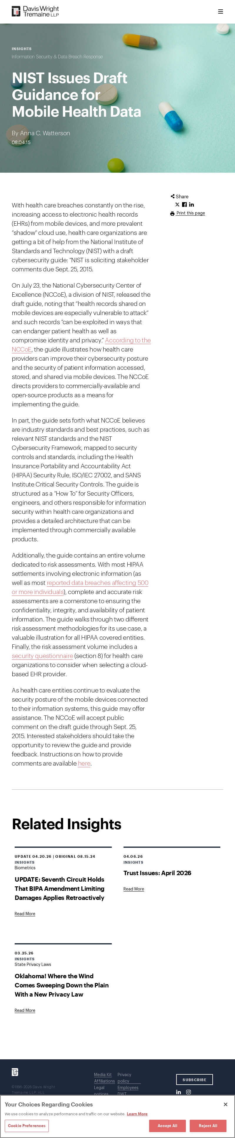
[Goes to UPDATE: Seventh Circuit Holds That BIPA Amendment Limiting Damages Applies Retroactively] (25, 914)
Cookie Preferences (27, 1125)
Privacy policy (124, 1078)
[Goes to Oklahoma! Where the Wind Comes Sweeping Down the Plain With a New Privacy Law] (25, 1010)
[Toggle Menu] (220, 12)
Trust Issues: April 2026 (157, 872)
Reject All (208, 1125)
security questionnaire (42, 656)
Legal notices (101, 1091)
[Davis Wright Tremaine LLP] (35, 11)
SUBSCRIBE (194, 1080)
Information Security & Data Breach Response (57, 57)
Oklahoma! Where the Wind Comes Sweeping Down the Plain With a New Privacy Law (62, 985)
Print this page (190, 213)
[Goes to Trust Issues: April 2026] (134, 889)
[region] (117, 1116)
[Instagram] (188, 1092)
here (84, 764)
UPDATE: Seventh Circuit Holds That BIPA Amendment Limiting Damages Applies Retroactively (59, 888)
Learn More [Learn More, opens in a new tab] (137, 1113)
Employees (128, 1088)
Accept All (167, 1125)
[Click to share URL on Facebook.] (184, 204)
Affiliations (104, 1081)
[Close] (225, 1104)
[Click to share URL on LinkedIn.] (191, 204)
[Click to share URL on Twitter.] (177, 204)
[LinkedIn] (178, 1092)
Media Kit (103, 1075)
